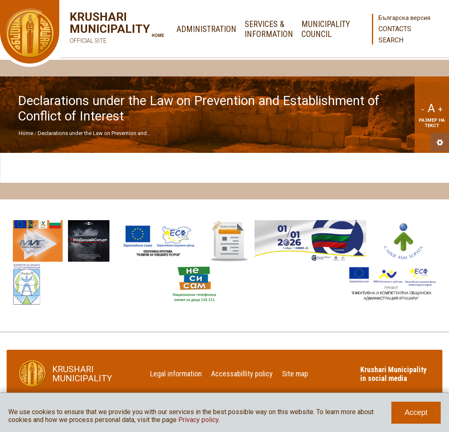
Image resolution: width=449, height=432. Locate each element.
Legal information (176, 373)
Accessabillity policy (242, 373)
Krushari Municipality (98, 29)
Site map (295, 373)
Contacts (395, 29)
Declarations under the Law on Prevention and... (94, 133)
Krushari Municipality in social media (393, 374)
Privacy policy (198, 420)
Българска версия (404, 18)
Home (158, 35)
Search (391, 40)
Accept (416, 412)
